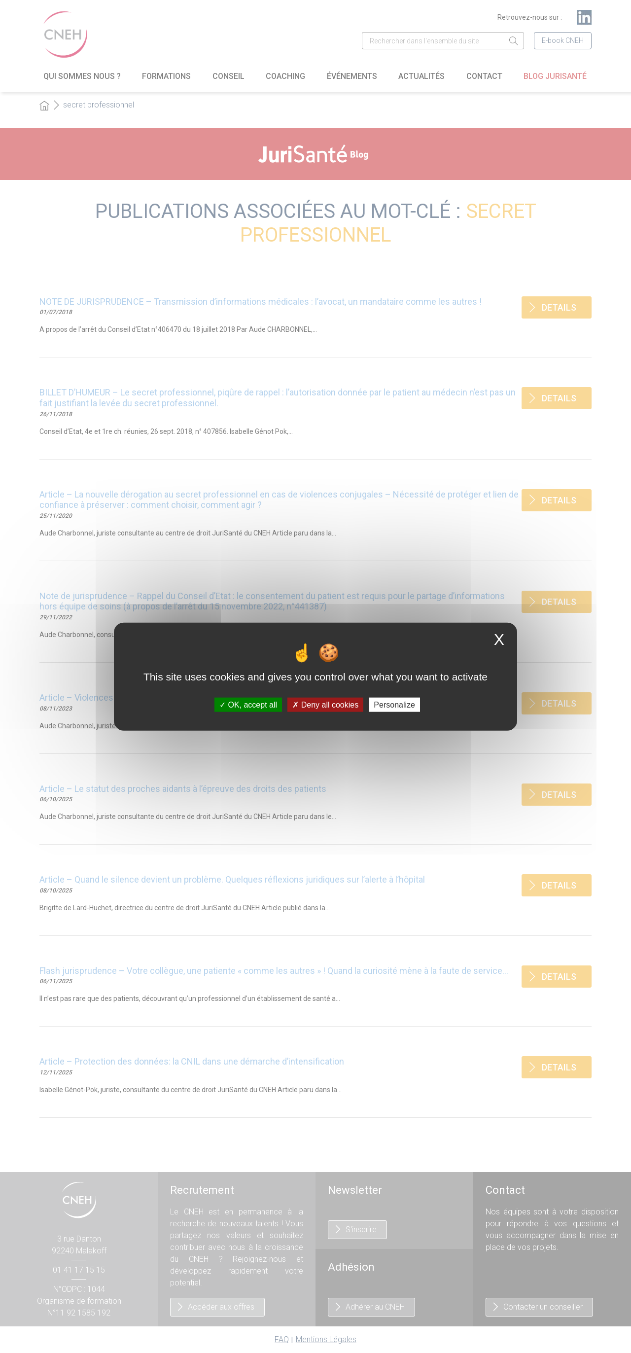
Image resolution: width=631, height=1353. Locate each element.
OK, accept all (248, 704)
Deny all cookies (325, 704)
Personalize (394, 704)
